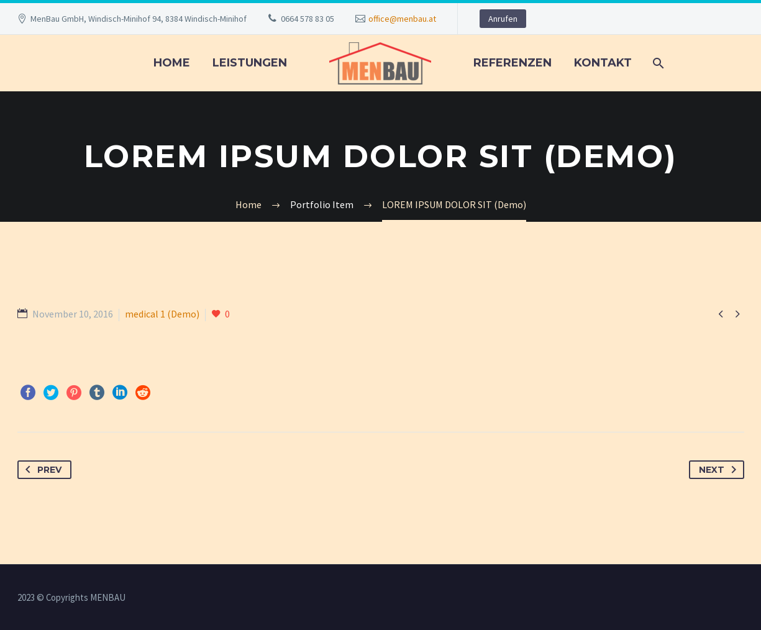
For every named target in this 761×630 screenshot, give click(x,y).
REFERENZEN (512, 63)
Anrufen (502, 18)
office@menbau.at (402, 18)
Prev (41, 470)
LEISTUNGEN (249, 63)
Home (171, 63)
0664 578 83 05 (307, 18)
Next (720, 470)
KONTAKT (603, 63)
